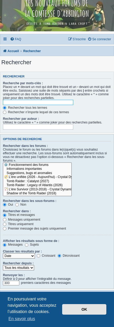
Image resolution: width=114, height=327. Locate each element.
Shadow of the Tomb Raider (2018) (37, 193)
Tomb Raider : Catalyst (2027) (37, 181)
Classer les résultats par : (22, 251)
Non (20, 204)
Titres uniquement (18, 224)
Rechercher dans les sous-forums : (29, 201)
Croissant (46, 255)
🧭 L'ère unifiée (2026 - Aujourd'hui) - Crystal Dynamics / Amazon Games (37, 177)
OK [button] (84, 309)
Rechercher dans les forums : (25, 146)
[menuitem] (15, 39)
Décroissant (69, 255)
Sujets (32, 244)
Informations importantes (37, 169)
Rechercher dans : (17, 211)
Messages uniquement (21, 219)
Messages (12, 244)
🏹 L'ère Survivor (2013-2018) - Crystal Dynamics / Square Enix (37, 189)
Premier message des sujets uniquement (34, 228)
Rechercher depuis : (18, 263)
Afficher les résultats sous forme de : (31, 241)
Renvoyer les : (14, 275)
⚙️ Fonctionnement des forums (37, 165)
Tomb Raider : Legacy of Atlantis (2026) (37, 185)
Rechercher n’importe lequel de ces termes (36, 112)
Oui (8, 204)
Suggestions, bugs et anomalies (37, 173)
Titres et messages (19, 215)
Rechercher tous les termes (25, 108)
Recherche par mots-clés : (23, 83)
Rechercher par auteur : (21, 119)
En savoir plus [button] (21, 318)
